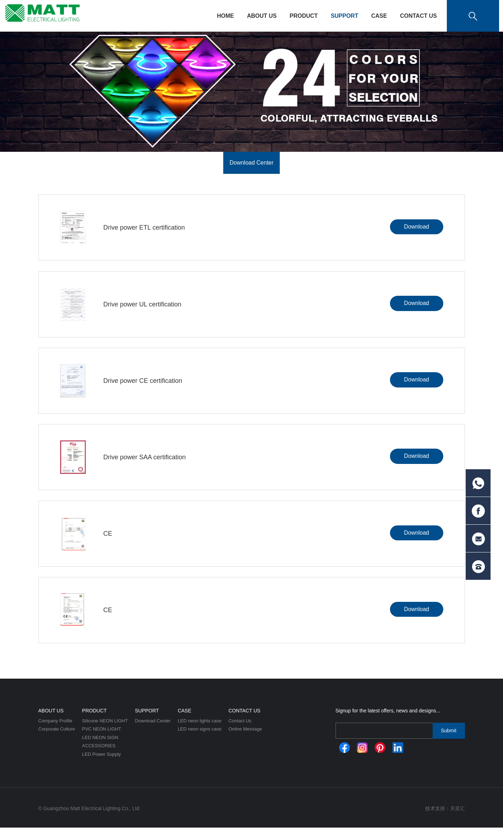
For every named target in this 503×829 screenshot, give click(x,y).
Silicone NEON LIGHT (105, 722)
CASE (379, 16)
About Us (262, 16)
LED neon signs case (199, 730)
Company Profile (55, 722)
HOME (225, 16)
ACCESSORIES (99, 747)
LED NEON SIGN (100, 739)
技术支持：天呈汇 (445, 810)
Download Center (252, 163)
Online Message (245, 730)
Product (304, 16)
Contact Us (418, 16)
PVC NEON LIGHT (101, 730)
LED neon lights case (199, 722)
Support (344, 16)
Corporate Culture (56, 730)
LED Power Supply (101, 756)
